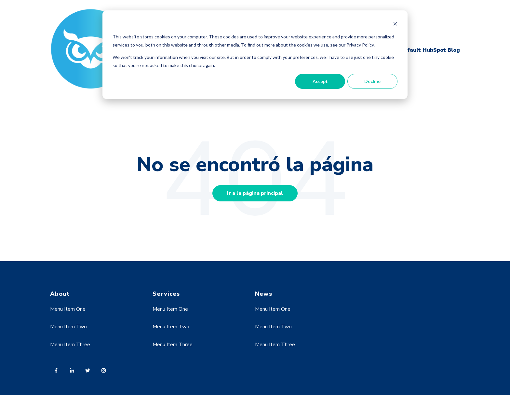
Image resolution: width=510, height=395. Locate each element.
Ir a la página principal (255, 193)
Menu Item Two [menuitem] (68, 326)
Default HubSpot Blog (430, 50)
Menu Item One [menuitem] (68, 309)
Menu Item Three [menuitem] (70, 344)
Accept (320, 81)
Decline (372, 81)
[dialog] (255, 54)
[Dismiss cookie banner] (395, 24)
